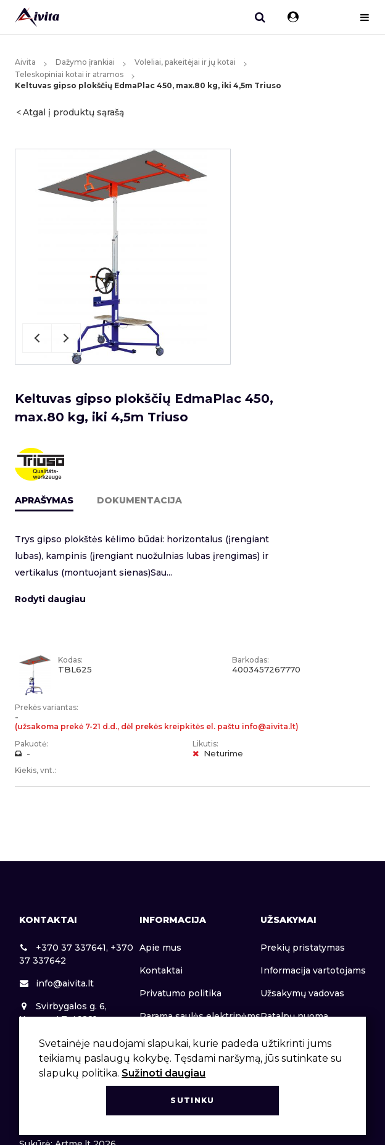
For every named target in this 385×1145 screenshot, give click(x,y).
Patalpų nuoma (294, 1016)
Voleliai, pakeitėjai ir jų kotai (185, 62)
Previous (37, 338)
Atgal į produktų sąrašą (73, 112)
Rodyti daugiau (50, 599)
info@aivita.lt (56, 983)
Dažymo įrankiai (85, 62)
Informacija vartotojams (313, 970)
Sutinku (192, 1100)
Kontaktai (161, 970)
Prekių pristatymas (302, 947)
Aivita (25, 62)
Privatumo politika (180, 993)
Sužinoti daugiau (163, 1073)
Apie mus (160, 947)
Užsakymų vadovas (302, 993)
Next (66, 338)
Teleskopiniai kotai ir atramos (69, 74)
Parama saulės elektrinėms (199, 1016)
